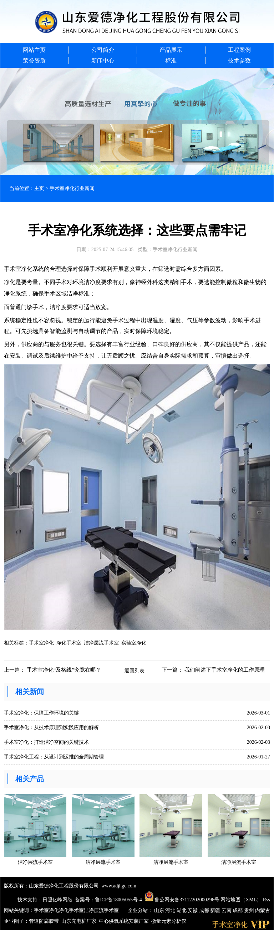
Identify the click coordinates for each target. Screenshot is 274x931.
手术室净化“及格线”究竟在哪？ (64, 670)
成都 (204, 910)
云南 (227, 910)
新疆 (216, 910)
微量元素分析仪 (168, 921)
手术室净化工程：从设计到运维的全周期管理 (54, 757)
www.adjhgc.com (118, 885)
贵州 (249, 910)
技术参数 (239, 61)
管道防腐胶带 (44, 921)
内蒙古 (262, 910)
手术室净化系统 (24, 269)
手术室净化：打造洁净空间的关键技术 (46, 742)
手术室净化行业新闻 (72, 188)
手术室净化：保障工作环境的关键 (41, 713)
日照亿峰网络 (57, 899)
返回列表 (134, 670)
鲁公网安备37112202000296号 (181, 899)
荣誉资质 (34, 61)
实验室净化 (133, 643)
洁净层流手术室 (101, 643)
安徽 (193, 910)
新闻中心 (102, 61)
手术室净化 (41, 643)
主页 (39, 188)
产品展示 (170, 50)
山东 (160, 910)
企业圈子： (16, 921)
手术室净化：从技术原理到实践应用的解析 (51, 727)
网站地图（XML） (241, 899)
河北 (171, 910)
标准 (171, 61)
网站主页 (34, 50)
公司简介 (102, 50)
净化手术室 (68, 643)
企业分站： (140, 910)
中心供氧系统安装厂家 (124, 921)
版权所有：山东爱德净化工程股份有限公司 (51, 885)
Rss (266, 899)
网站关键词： (19, 910)
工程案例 (239, 50)
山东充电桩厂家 (78, 921)
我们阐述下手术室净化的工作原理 (224, 670)
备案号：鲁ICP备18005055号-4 (108, 899)
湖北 (182, 910)
